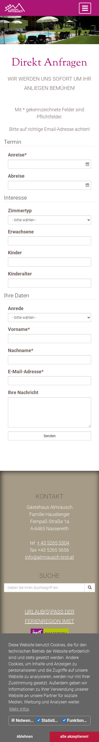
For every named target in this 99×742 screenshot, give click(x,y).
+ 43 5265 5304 (53, 543)
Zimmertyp (20, 210)
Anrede (15, 308)
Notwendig (23, 720)
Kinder (15, 252)
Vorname (19, 329)
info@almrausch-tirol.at (49, 557)
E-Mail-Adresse (26, 371)
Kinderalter (20, 273)
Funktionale (76, 720)
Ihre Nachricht (23, 392)
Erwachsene (21, 231)
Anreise (17, 155)
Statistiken (49, 720)
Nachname (20, 350)
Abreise (16, 176)
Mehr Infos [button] (19, 709)
